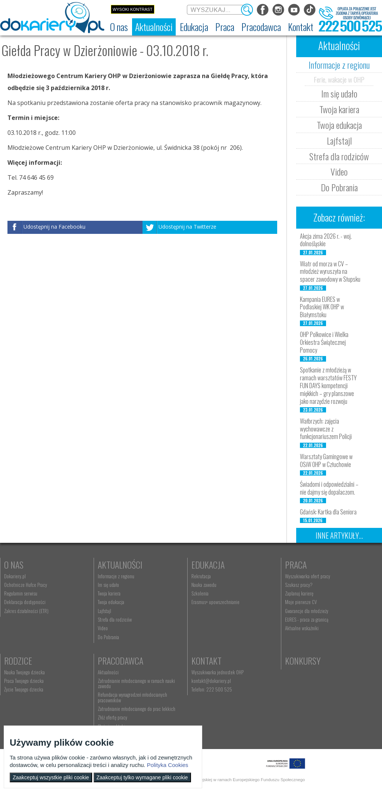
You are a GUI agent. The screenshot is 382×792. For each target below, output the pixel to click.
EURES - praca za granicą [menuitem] (306, 619)
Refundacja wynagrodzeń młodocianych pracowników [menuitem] (132, 697)
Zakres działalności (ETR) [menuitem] (26, 611)
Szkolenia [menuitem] (200, 593)
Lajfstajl (339, 140)
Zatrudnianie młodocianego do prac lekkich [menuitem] (136, 708)
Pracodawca (120, 660)
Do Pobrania (339, 187)
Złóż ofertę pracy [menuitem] (112, 717)
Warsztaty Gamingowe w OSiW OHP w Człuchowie (326, 460)
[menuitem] (119, 26)
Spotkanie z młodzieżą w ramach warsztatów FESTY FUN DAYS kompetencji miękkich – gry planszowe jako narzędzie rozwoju (328, 385)
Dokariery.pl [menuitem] (15, 576)
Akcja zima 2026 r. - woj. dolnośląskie (326, 240)
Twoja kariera (339, 109)
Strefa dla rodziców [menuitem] (115, 619)
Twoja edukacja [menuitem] (111, 602)
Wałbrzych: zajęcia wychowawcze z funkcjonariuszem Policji (326, 429)
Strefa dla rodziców (339, 156)
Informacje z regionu (339, 64)
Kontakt (206, 660)
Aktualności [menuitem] (108, 672)
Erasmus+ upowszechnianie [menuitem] (215, 602)
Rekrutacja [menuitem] (201, 576)
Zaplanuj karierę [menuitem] (299, 593)
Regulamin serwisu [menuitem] (20, 593)
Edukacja (208, 564)
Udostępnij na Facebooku (54, 226)
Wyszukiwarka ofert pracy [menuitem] (307, 576)
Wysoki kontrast (133, 9)
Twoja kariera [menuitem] (109, 593)
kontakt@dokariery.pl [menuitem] (211, 680)
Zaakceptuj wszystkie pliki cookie (51, 777)
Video (339, 171)
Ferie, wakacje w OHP (339, 79)
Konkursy (302, 660)
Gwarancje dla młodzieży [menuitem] (306, 611)
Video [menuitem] (103, 628)
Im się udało (339, 93)
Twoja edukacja (339, 125)
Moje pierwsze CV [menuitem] (301, 602)
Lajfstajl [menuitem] (104, 611)
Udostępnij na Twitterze (187, 226)
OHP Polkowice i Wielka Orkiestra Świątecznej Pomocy (324, 342)
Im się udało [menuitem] (108, 584)
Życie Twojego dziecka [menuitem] (23, 689)
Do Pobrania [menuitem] (108, 637)
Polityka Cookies (167, 765)
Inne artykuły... (339, 535)
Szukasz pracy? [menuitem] (299, 584)
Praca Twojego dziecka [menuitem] (24, 680)
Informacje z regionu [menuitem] (116, 576)
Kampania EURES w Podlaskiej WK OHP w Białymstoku (322, 307)
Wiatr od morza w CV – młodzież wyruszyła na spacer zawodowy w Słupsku (330, 271)
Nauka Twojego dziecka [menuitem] (24, 672)
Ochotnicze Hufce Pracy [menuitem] (25, 584)
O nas (14, 564)
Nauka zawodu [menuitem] (203, 584)
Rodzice (18, 660)
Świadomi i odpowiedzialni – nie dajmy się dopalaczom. (329, 488)
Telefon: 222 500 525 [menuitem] (211, 689)
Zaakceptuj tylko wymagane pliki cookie (142, 777)
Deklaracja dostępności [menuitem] (25, 602)
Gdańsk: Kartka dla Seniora (328, 511)
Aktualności (120, 564)
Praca (296, 564)
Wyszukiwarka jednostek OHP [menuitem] (217, 672)
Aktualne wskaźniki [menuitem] (302, 628)
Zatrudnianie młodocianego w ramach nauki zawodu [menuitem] (136, 683)
